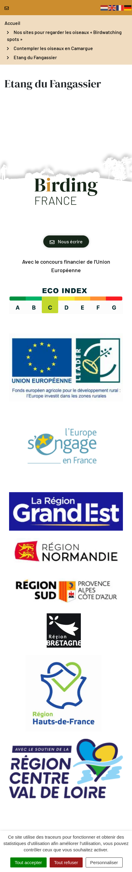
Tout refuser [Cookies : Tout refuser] (66, 862)
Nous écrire (66, 241)
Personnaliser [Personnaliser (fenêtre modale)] (104, 862)
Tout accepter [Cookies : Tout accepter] (28, 862)
